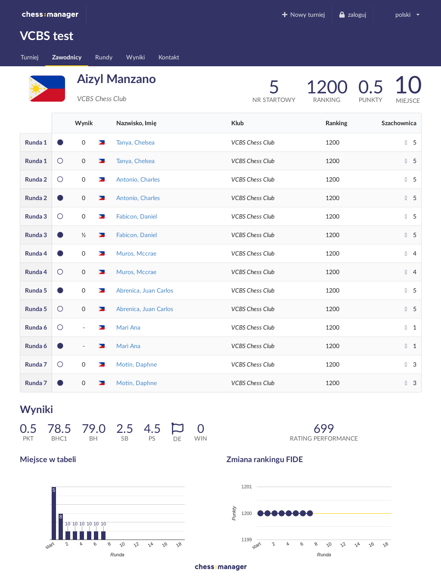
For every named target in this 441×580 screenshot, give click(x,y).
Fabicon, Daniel (136, 216)
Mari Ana (128, 327)
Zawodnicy (66, 57)
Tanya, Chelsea (135, 142)
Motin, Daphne (136, 364)
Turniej (29, 57)
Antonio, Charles (138, 179)
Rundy (103, 57)
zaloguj (352, 14)
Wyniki (135, 57)
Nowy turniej (303, 14)
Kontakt (168, 57)
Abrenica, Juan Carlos (144, 290)
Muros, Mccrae (136, 253)
